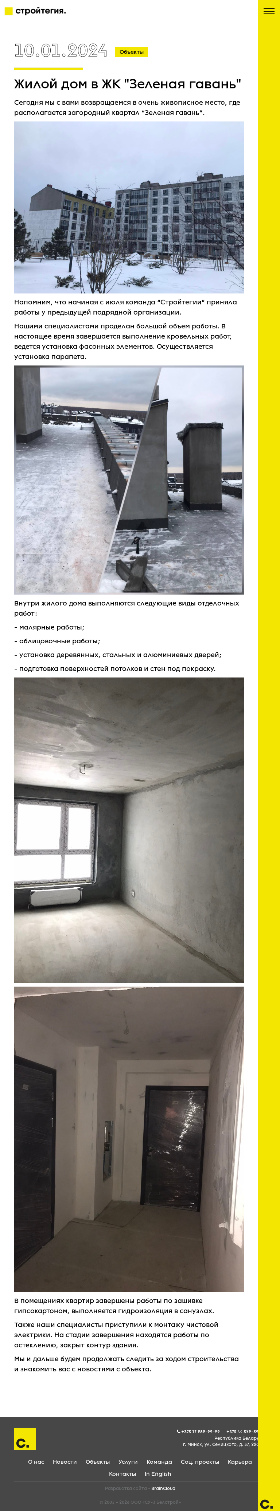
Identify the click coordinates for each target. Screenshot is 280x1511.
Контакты (122, 1474)
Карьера (240, 1462)
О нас (36, 1462)
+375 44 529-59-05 (246, 1431)
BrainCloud (163, 1488)
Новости (65, 1462)
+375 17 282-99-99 (200, 1431)
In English (158, 1474)
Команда (159, 1462)
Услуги (128, 1462)
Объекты (98, 1462)
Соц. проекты (200, 1462)
